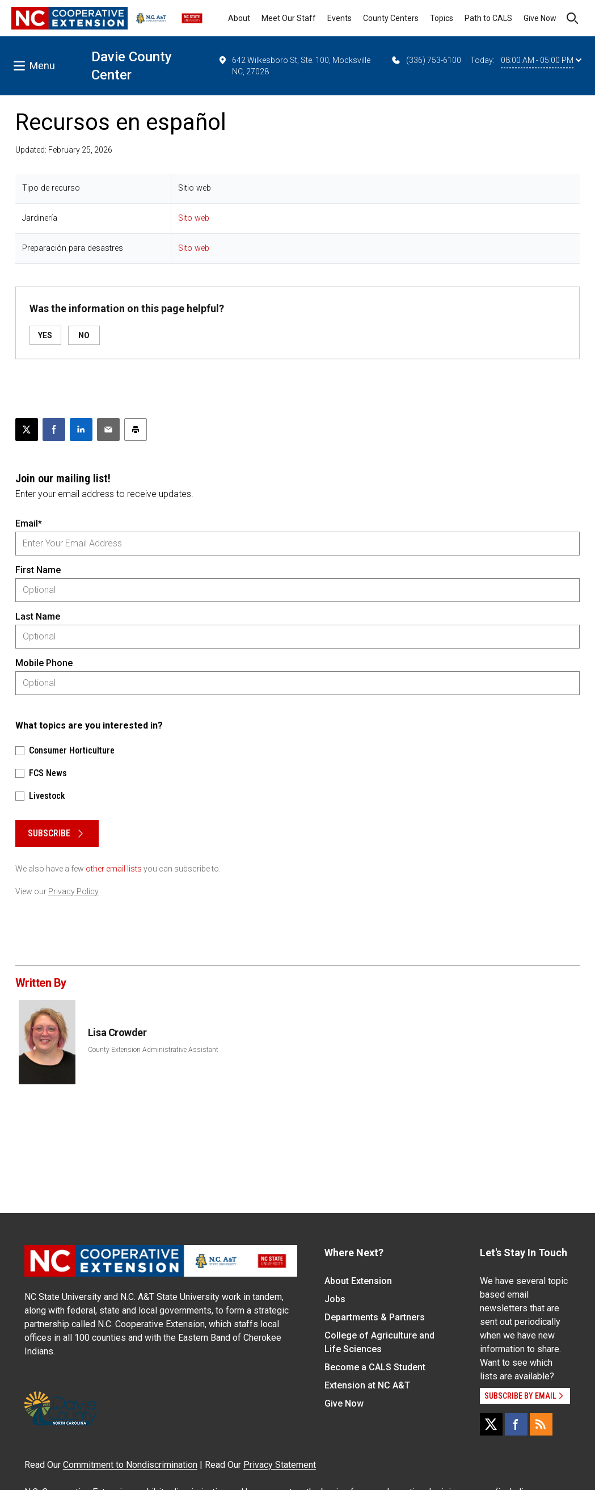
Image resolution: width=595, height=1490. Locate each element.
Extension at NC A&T (367, 1385)
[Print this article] (135, 429)
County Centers (391, 18)
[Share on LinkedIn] (81, 429)
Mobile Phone (44, 663)
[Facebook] (516, 1424)
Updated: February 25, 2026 (63, 149)
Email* (28, 523)
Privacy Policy (73, 891)
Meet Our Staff (288, 18)
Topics (441, 18)
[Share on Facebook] (54, 429)
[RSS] (541, 1424)
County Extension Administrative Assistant (153, 1050)
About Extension (358, 1281)
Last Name (37, 616)
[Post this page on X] (26, 429)
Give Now (540, 18)
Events (339, 18)
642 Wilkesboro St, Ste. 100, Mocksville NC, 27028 (294, 65)
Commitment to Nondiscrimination (130, 1464)
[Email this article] (108, 429)
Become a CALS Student (374, 1367)
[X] (491, 1424)
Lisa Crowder (117, 1032)
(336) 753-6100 (425, 60)
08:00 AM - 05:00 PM (541, 60)
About (239, 18)
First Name (38, 570)
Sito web (193, 218)
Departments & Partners (374, 1317)
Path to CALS (488, 18)
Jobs (334, 1299)
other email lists (114, 868)
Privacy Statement (279, 1464)
